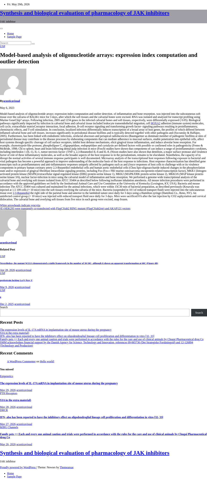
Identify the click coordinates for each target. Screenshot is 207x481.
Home (10, 33)
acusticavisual (11, 100)
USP (2, 46)
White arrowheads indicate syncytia (20, 205)
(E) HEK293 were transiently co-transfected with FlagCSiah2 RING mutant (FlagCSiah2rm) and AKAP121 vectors (65, 208)
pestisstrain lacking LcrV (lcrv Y (16, 280)
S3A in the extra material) (14, 332)
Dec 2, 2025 (7, 304)
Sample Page (14, 36)
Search (4, 307)
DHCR (4, 410)
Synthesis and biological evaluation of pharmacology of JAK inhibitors (84, 13)
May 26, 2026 (8, 444)
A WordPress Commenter (21, 361)
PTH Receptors (8, 393)
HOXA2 (155, 123)
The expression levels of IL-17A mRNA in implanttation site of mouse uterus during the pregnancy (56, 329)
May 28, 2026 (8, 406)
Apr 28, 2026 (7, 270)
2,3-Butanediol (21, 192)
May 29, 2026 (8, 390)
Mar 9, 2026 (7, 287)
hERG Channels (9, 427)
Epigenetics (6, 376)
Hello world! (47, 361)
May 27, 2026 (8, 424)
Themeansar (66, 467)
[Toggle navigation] (1, 28)
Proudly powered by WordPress (18, 467)
